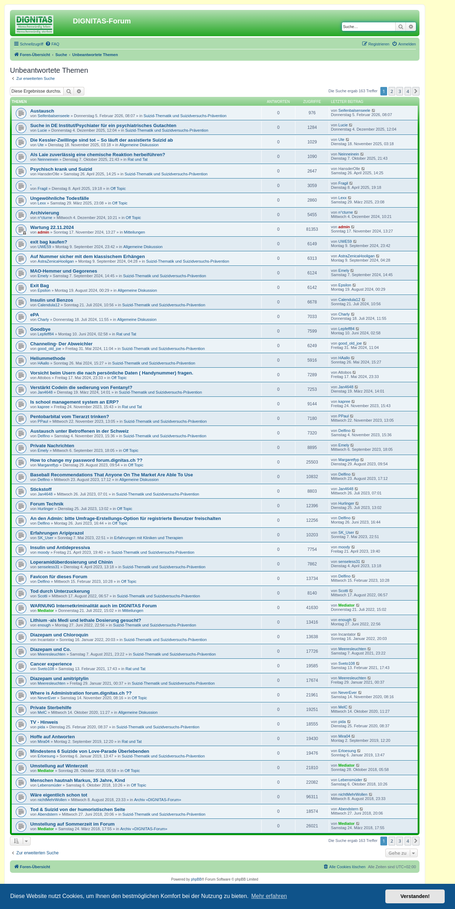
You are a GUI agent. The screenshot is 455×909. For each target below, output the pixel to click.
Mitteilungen (134, 232)
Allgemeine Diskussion (139, 145)
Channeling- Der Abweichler (61, 343)
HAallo (43, 363)
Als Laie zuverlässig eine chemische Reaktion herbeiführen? (97, 154)
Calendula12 (49, 305)
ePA (34, 314)
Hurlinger (46, 508)
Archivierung (44, 212)
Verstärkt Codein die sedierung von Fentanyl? (81, 387)
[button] (415, 91)
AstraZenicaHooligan (56, 261)
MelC (42, 712)
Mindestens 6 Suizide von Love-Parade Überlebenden (89, 751)
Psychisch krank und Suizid (61, 169)
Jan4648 (45, 392)
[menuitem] (52, 44)
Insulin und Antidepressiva (60, 547)
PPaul (43, 421)
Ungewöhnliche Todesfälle (59, 198)
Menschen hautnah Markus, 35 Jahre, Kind (77, 780)
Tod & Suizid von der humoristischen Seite (77, 809)
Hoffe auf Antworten (52, 736)
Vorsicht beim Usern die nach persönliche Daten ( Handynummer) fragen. (111, 373)
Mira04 (44, 741)
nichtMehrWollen (52, 800)
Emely (43, 276)
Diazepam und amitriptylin (59, 678)
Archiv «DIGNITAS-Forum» (157, 800)
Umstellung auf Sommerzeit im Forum (72, 824)
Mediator (46, 610)
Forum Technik (47, 503)
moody (43, 552)
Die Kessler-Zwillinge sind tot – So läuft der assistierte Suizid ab (101, 140)
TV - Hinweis (44, 722)
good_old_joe (49, 348)
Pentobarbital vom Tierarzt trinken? (69, 416)
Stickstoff (41, 489)
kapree (44, 407)
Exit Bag (39, 285)
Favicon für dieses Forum (58, 576)
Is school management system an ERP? (74, 402)
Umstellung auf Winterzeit (59, 765)
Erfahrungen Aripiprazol (57, 533)
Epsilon (44, 290)
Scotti (43, 596)
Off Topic (118, 188)
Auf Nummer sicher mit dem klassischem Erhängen (87, 256)
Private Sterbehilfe (50, 707)
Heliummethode (47, 358)
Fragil (43, 188)
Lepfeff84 (46, 334)
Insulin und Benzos (51, 300)
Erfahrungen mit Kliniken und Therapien (148, 538)
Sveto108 (46, 669)
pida (41, 727)
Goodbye (40, 329)
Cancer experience (51, 664)
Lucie (42, 130)
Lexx (42, 203)
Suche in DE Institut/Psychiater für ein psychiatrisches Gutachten (103, 125)
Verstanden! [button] (415, 896)
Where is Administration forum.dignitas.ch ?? (81, 693)
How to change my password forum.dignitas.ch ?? (86, 460)
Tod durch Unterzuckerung (60, 591)
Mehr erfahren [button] (269, 896)
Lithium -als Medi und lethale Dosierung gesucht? (85, 620)
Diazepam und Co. (50, 649)
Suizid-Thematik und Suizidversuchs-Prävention (185, 116)
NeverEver (47, 698)
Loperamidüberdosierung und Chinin (71, 562)
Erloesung (46, 756)
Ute (41, 145)
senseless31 (48, 567)
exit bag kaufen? (48, 242)
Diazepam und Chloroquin (59, 634)
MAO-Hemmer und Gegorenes (63, 271)
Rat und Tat (138, 159)
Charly (43, 319)
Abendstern (48, 814)
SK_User (45, 538)
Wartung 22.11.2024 (52, 227)
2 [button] (392, 91)
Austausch (42, 111)
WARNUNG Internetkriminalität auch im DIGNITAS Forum (93, 605)
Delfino (44, 436)
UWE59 (44, 247)
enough (44, 625)
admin (43, 232)
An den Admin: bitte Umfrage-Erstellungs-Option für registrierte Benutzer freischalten (125, 518)
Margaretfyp (48, 465)
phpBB (196, 879)
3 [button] (399, 91)
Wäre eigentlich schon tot (58, 795)
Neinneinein (48, 159)
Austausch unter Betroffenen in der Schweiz (79, 431)
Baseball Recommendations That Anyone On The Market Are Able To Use (111, 474)
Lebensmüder (49, 785)
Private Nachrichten (52, 445)
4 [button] (408, 91)
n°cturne (45, 217)
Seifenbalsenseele (54, 116)
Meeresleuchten (51, 654)
